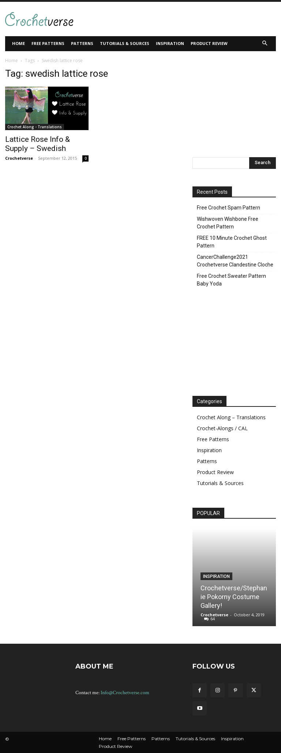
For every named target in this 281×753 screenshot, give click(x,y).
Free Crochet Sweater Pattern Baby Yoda (231, 280)
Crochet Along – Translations (231, 417)
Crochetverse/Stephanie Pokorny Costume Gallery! (234, 596)
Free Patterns (213, 439)
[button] (265, 43)
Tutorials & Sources (220, 483)
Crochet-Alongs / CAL (222, 428)
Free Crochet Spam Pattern (228, 208)
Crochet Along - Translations (34, 126)
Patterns (207, 461)
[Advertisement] (161, 18)
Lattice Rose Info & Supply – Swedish (37, 144)
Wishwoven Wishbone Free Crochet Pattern (227, 223)
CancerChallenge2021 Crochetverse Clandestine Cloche (235, 261)
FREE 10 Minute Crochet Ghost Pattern (232, 242)
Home (11, 60)
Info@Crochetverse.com (125, 692)
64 (212, 618)
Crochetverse (19, 158)
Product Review (215, 472)
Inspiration (209, 450)
